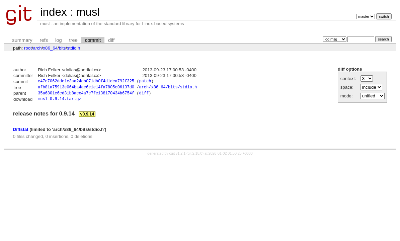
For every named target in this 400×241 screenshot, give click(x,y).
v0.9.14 (87, 116)
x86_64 (50, 48)
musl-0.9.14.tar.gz (59, 101)
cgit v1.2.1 (177, 156)
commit (93, 40)
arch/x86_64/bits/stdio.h (168, 88)
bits (62, 48)
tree (73, 40)
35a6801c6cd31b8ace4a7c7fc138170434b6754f (86, 95)
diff (111, 40)
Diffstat (20, 131)
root (28, 48)
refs (44, 40)
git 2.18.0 (195, 156)
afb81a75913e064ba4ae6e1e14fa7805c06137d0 (86, 88)
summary (22, 40)
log (58, 40)
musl (87, 12)
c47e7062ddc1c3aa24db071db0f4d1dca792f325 (86, 82)
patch (145, 82)
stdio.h (73, 48)
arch (37, 48)
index (53, 12)
